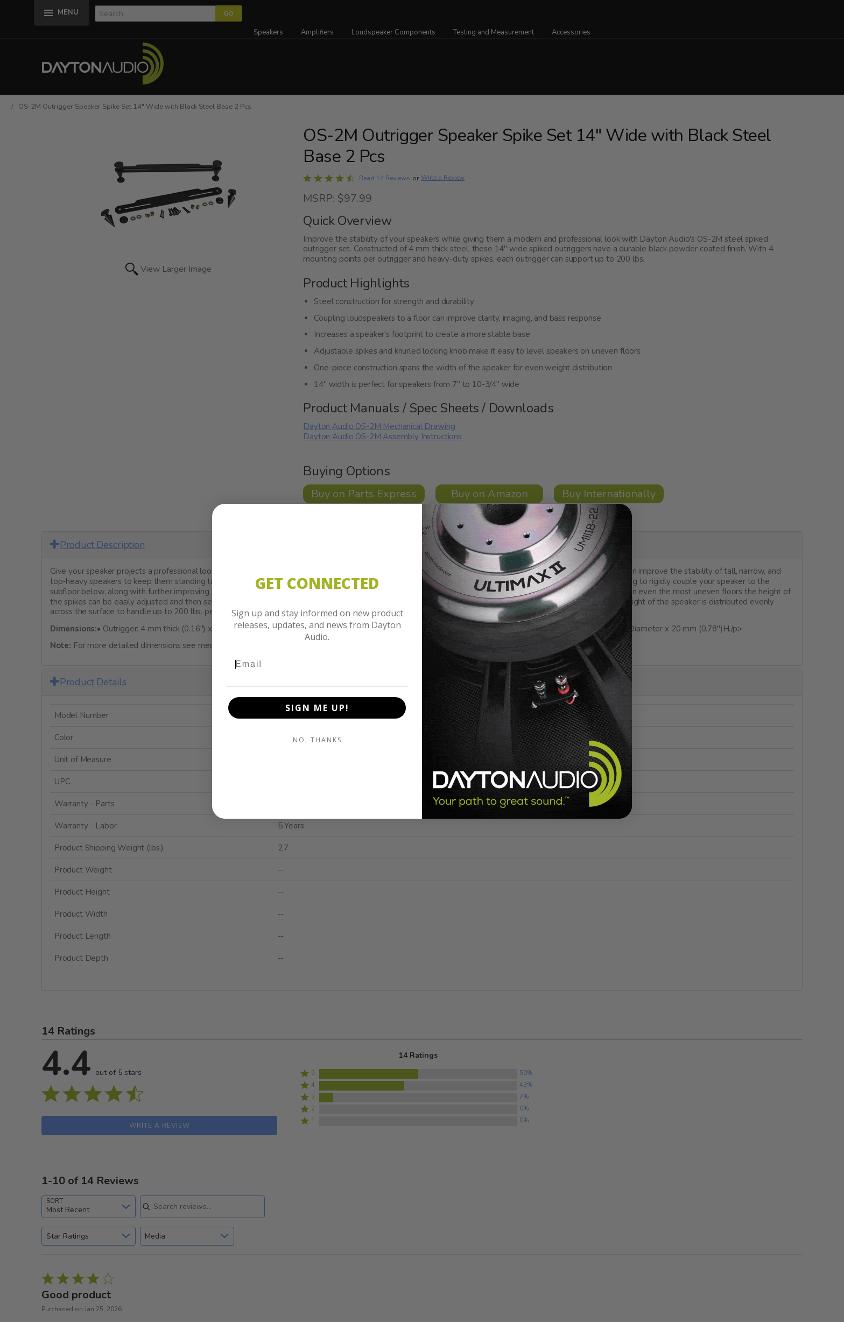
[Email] (317, 664)
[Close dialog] (620, 515)
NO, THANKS (317, 739)
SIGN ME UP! (317, 708)
